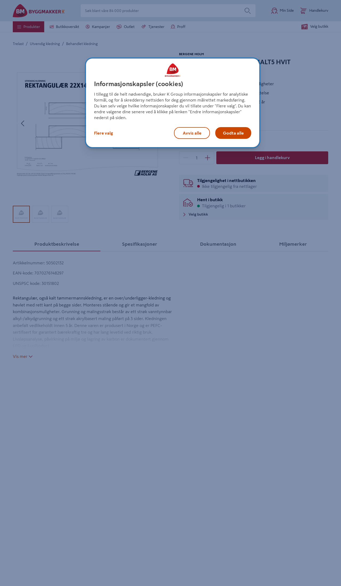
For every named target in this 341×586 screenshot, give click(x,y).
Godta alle (233, 133)
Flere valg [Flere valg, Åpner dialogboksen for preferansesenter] (103, 133)
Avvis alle (192, 133)
